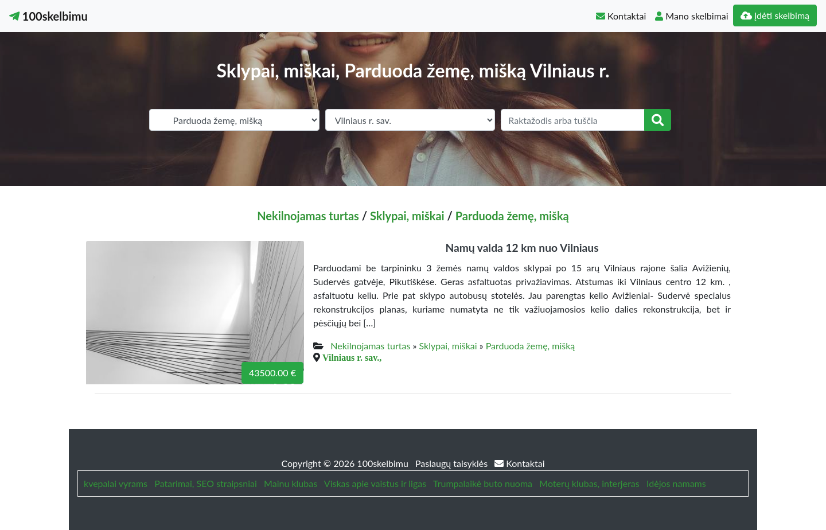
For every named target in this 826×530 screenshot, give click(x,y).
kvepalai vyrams (115, 483)
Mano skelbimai (691, 15)
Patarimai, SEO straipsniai (205, 483)
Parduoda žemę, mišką (512, 216)
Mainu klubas (290, 483)
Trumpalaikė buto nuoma (482, 483)
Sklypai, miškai (407, 216)
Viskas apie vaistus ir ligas (375, 483)
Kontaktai (621, 15)
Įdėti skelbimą (775, 15)
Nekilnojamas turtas (308, 216)
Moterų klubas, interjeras (589, 483)
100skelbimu (48, 16)
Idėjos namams (676, 483)
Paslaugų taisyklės (452, 463)
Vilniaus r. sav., (351, 357)
